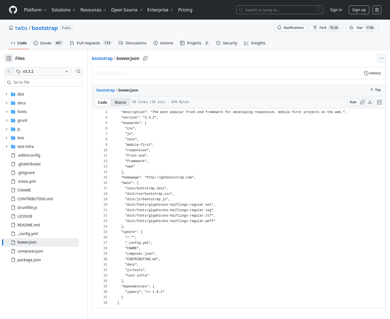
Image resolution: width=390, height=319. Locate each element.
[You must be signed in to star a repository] (362, 28)
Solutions (64, 10)
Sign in (336, 9)
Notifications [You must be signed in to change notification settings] (290, 27)
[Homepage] (13, 9)
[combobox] (45, 82)
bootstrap (45, 28)
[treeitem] (41, 242)
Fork (326, 28)
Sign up (359, 9)
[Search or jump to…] (280, 10)
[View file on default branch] (8, 71)
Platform (35, 10)
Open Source (127, 10)
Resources (93, 10)
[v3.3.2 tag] (42, 71)
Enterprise (160, 10)
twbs (21, 28)
